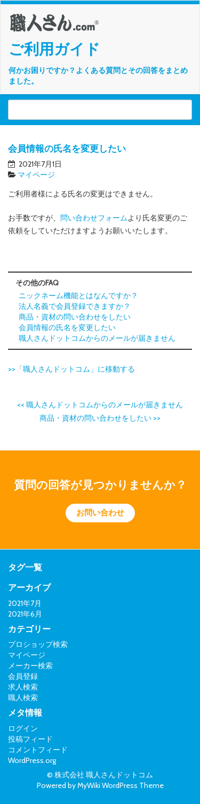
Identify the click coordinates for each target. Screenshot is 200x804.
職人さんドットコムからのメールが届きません (97, 338)
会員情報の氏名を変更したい (67, 327)
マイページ (36, 174)
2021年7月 (25, 603)
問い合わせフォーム (93, 218)
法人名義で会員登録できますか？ (75, 306)
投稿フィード (30, 739)
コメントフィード (38, 749)
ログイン (23, 728)
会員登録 (23, 676)
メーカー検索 (30, 665)
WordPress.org (32, 760)
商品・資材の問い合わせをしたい (75, 317)
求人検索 (23, 687)
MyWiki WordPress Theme (120, 785)
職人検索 (23, 697)
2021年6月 (25, 614)
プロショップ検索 (38, 644)
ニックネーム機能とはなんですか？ (78, 295)
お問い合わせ (100, 513)
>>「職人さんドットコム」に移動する (71, 369)
